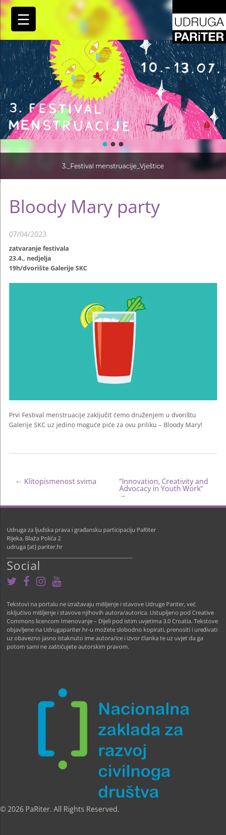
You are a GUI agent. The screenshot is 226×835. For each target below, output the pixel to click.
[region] (113, 89)
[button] (105, 144)
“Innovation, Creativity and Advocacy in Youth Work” (163, 488)
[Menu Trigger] (23, 19)
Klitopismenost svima (55, 482)
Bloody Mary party (84, 206)
